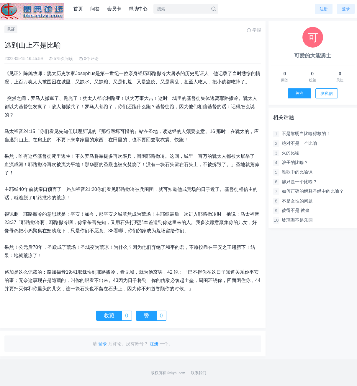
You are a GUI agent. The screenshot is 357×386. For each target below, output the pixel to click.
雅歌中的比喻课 (297, 171)
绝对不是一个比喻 (299, 143)
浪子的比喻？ (295, 162)
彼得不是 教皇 (295, 210)
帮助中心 (138, 8)
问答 (95, 8)
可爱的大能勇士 (312, 56)
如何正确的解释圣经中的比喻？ (313, 191)
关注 (299, 93)
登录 (346, 9)
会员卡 (114, 8)
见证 (11, 29)
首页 (78, 8)
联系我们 (198, 373)
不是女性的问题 (297, 200)
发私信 (326, 93)
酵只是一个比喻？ (299, 181)
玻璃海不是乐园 (297, 220)
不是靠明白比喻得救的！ (306, 133)
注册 (324, 9)
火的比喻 (290, 152)
